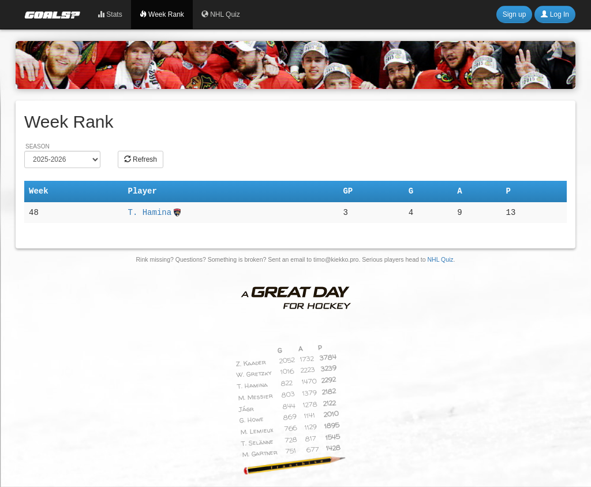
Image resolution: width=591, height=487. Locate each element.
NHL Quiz (220, 14)
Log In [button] (555, 14)
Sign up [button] (514, 14)
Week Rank (162, 14)
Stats (110, 14)
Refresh (140, 159)
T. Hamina (149, 212)
